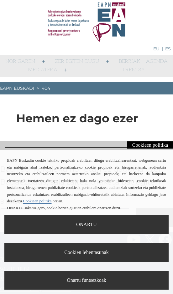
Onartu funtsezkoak (86, 280)
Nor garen (20, 61)
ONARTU (86, 224)
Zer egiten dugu (77, 61)
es (168, 49)
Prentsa (134, 70)
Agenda (157, 61)
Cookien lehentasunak (86, 252)
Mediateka (42, 70)
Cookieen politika (150, 145)
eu (156, 49)
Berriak (129, 61)
